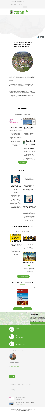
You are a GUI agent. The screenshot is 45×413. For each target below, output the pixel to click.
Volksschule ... (27, 387)
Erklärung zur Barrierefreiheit (16, 372)
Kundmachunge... (21, 384)
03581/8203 (13, 1)
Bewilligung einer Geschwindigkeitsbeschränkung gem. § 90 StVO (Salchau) (29, 206)
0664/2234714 (13, 364)
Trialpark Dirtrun (29, 244)
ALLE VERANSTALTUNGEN (23, 276)
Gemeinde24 (19, 409)
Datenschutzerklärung (25, 410)
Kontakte (12, 389)
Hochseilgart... (20, 387)
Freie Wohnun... (29, 384)
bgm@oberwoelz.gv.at (15, 366)
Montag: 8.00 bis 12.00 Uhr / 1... (16, 4)
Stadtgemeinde (21, 12)
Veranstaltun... (13, 384)
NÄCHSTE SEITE (27, 308)
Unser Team (12, 387)
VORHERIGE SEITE (18, 308)
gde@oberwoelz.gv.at (20, 1)
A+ (23, 7)
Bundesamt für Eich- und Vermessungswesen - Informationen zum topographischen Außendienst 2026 (29, 188)
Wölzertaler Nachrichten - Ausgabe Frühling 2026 (25, 402)
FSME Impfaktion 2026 (29, 148)
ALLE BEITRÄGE (22, 162)
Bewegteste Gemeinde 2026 (16, 127)
